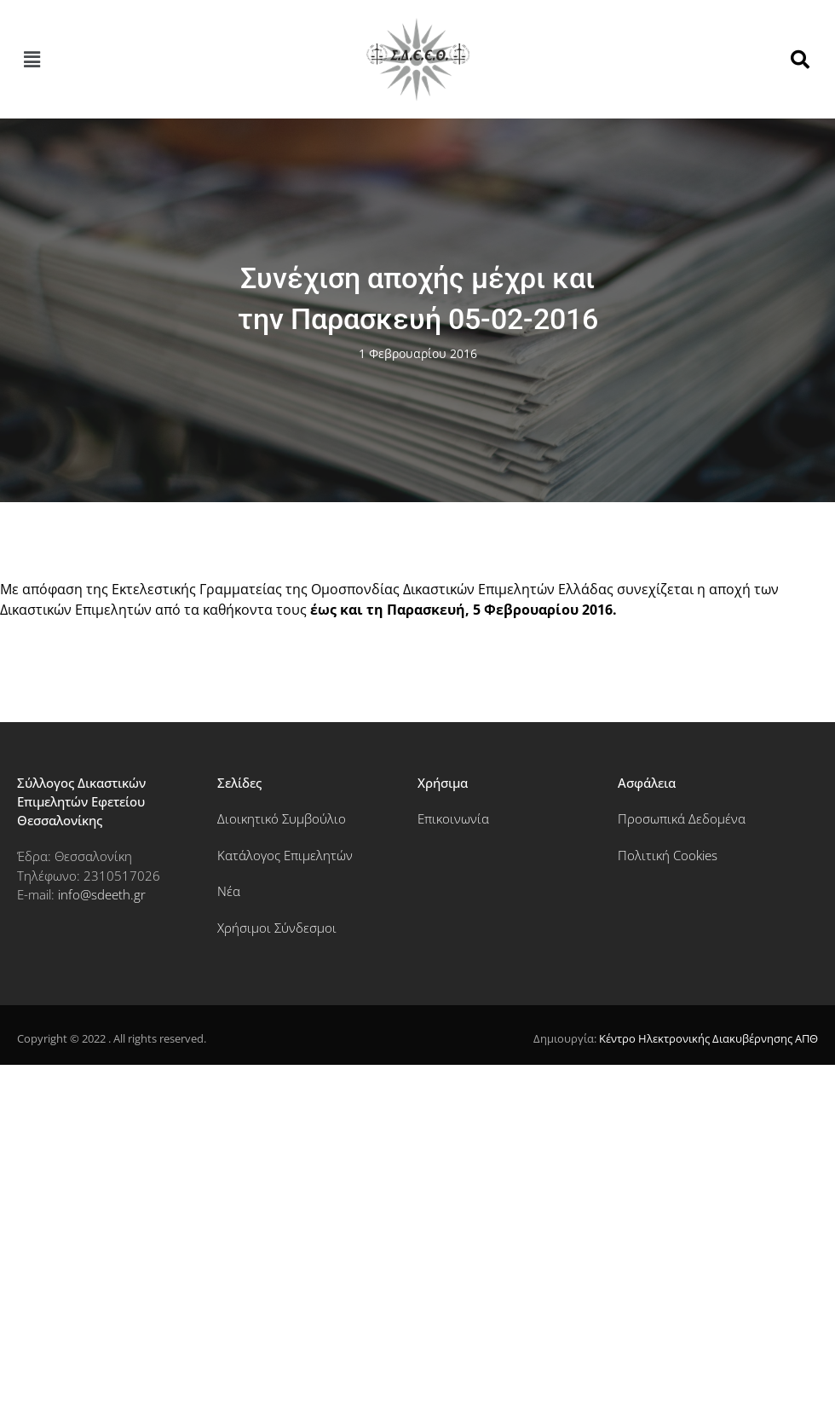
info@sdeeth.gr (102, 894)
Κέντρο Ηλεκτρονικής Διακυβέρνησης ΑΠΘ (708, 1038)
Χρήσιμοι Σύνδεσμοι (277, 927)
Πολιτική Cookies (667, 855)
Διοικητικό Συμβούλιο (281, 818)
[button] (31, 59)
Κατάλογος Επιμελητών (285, 855)
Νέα (228, 890)
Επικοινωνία (453, 818)
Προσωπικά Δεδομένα (682, 818)
